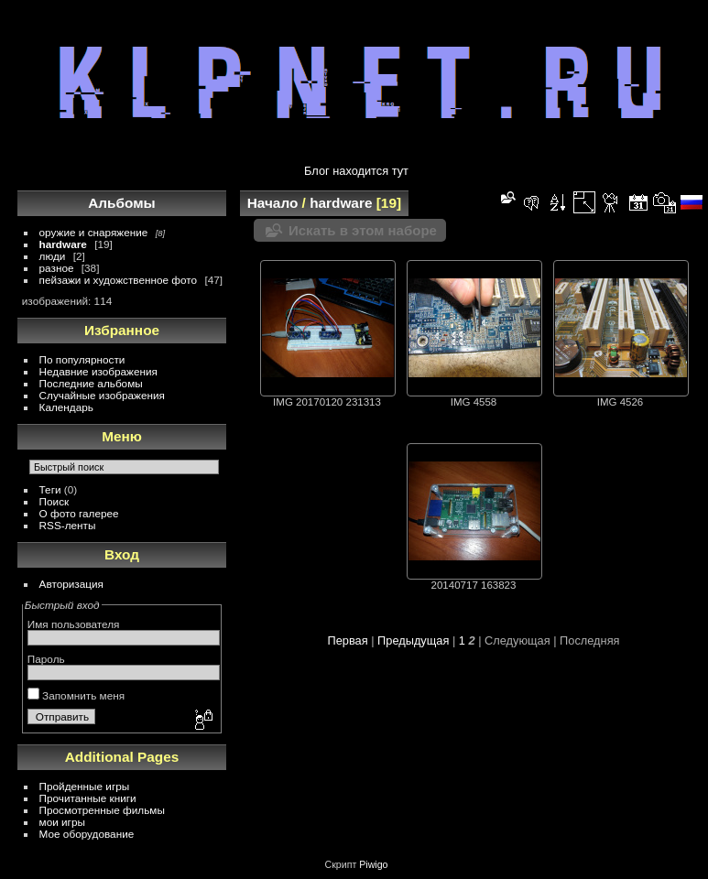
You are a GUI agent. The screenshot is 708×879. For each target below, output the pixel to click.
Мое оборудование (87, 834)
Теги (50, 489)
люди (52, 256)
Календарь (66, 407)
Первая (347, 640)
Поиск (54, 501)
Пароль (46, 659)
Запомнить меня (76, 695)
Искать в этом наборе (363, 230)
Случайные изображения (102, 395)
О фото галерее (79, 513)
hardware (63, 244)
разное (56, 268)
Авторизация (71, 584)
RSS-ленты (67, 525)
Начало (273, 203)
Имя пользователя (73, 624)
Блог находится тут (356, 171)
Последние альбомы (91, 383)
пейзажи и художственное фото (118, 280)
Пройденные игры (84, 786)
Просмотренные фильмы (102, 810)
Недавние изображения (98, 371)
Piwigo (373, 864)
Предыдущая (413, 640)
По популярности (82, 359)
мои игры (62, 822)
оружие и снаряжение (93, 232)
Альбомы (121, 203)
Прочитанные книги (87, 798)
